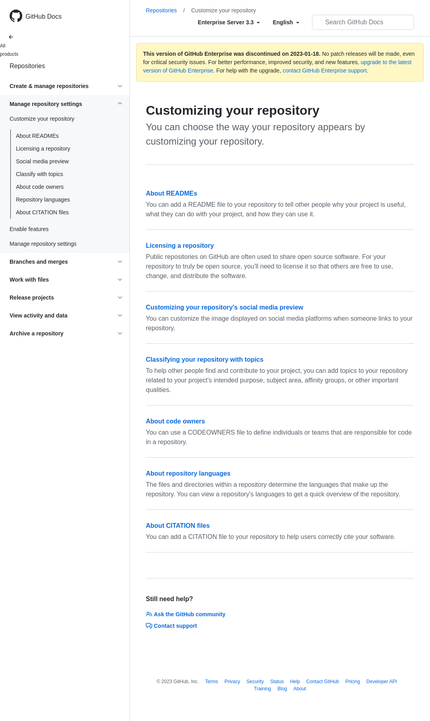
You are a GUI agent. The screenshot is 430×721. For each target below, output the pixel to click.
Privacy (232, 681)
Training (262, 689)
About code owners (40, 187)
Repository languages (43, 199)
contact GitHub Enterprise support (325, 70)
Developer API (381, 681)
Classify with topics (39, 174)
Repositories (27, 66)
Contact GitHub (322, 681)
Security (255, 681)
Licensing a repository (43, 148)
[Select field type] (228, 22)
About (299, 689)
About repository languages (188, 473)
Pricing (353, 681)
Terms (211, 681)
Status (277, 681)
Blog (282, 689)
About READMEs (37, 136)
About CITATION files (42, 212)
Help (295, 681)
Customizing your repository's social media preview (224, 307)
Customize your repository (223, 10)
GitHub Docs (44, 16)
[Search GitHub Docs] (363, 22)
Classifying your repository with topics (204, 359)
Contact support (171, 626)
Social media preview (42, 161)
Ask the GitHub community (186, 614)
